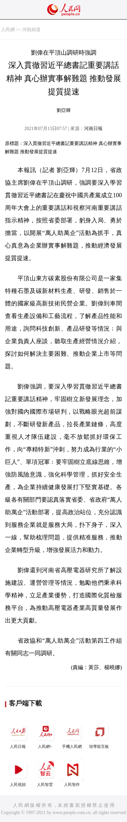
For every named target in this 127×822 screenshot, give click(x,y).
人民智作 (72, 772)
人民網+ (45, 734)
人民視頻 (18, 772)
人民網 (8, 29)
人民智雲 (45, 772)
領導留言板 (99, 734)
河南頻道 (31, 29)
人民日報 (18, 734)
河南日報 (93, 128)
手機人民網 (72, 734)
